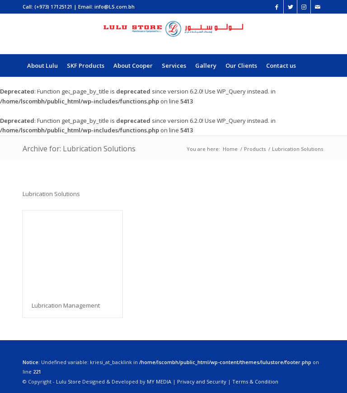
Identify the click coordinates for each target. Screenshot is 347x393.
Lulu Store (68, 381)
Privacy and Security (201, 381)
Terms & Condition (255, 381)
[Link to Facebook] (276, 7)
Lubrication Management (66, 305)
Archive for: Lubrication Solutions (79, 149)
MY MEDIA (159, 381)
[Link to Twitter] (290, 7)
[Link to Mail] (317, 7)
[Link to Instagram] (303, 7)
